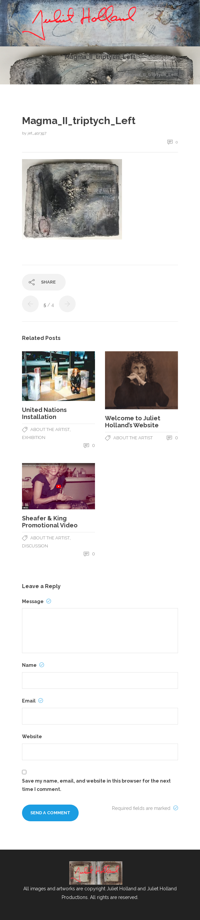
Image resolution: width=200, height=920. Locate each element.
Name (33, 665)
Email (32, 701)
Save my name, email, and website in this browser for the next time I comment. (96, 785)
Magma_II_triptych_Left (143, 67)
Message (36, 601)
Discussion (35, 545)
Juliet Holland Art (91, 67)
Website (32, 736)
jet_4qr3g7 (37, 133)
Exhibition (33, 437)
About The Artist (50, 429)
